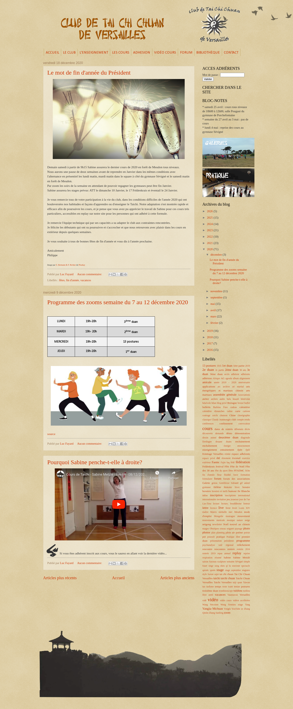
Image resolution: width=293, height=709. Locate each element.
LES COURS (120, 53)
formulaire (207, 479)
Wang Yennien (228, 604)
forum (217, 478)
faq (228, 462)
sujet (216, 574)
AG (222, 378)
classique (206, 419)
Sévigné (239, 561)
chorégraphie (244, 415)
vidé (204, 600)
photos (206, 532)
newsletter (217, 524)
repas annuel (224, 553)
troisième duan (210, 590)
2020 (210, 249)
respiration (207, 557)
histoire (228, 487)
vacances (85, 280)
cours (207, 428)
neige (247, 520)
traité (230, 586)
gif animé (245, 483)
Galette (206, 482)
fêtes (62, 280)
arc (219, 386)
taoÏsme (210, 586)
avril (213, 310)
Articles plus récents (60, 578)
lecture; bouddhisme (231, 503)
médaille (223, 512)
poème (239, 532)
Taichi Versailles (223, 582)
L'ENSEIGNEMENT (94, 53)
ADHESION (141, 53)
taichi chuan (228, 578)
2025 (210, 217)
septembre (216, 297)
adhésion (207, 378)
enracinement (243, 446)
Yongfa (227, 609)
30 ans (242, 370)
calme (229, 411)
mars (213, 316)
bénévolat (245, 399)
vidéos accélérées (241, 600)
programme (243, 540)
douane (218, 441)
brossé (241, 403)
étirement (226, 458)
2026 (210, 211)
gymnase (206, 487)
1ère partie (239, 365)
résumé (218, 557)
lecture (216, 503)
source (51, 434)
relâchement (243, 544)
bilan (213, 403)
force (235, 475)
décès (247, 429)
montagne (230, 516)
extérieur (206, 462)
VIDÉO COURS (165, 53)
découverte (207, 433)
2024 (210, 224)
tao (203, 586)
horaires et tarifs (220, 491)
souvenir (236, 566)
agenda (228, 378)
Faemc (215, 462)
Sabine (227, 557)
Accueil (118, 578)
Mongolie (218, 516)
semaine (230, 561)
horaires (206, 491)
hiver (237, 487)
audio (222, 399)
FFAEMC (239, 470)
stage (220, 570)
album (236, 378)
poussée (211, 537)
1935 (219, 366)
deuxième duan (228, 437)
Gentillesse (224, 483)
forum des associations (236, 478)
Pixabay (82, 265)
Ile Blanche (244, 491)
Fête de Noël (237, 466)
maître (205, 512)
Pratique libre (233, 537)
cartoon (246, 411)
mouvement (243, 516)
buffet (247, 403)
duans (228, 441)
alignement (244, 378)
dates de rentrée (224, 429)
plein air (230, 532)
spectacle (245, 566)
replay (236, 553)
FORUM (186, 53)
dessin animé (209, 437)
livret (234, 508)
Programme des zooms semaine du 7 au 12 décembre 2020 (117, 302)
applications (208, 386)
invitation (221, 499)
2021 (210, 243)
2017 (210, 343)
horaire (246, 487)
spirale (205, 570)
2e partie (219, 370)
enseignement (209, 449)
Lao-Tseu (206, 503)
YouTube (235, 609)
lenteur (246, 503)
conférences (208, 423)
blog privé (222, 403)
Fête (226, 466)
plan (213, 532)
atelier (205, 398)
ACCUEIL (52, 53)
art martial (238, 386)
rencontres (219, 549)
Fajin (223, 462)
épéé (248, 450)
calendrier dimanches (213, 411)
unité (210, 595)
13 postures (209, 365)
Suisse (211, 574)
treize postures (242, 586)
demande (219, 433)
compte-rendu (243, 419)
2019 (210, 330)
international (244, 495)
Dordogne (207, 441)
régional (229, 545)
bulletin (206, 407)
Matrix (213, 512)
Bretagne (232, 402)
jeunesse (235, 499)
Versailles (245, 594)
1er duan (227, 365)
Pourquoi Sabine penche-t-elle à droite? (94, 462)
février (214, 322)
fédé (233, 462)
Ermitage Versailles (212, 453)
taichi (216, 578)
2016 (210, 349)
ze (242, 609)
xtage (240, 604)
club (233, 419)
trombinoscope (226, 591)
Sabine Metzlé (241, 557)
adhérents (245, 374)
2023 (210, 230)
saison (205, 561)
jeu (228, 499)
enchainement (242, 441)
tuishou (237, 590)
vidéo (213, 599)
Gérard (234, 482)
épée (239, 449)
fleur (219, 475)
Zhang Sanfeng (216, 613)
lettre (205, 507)
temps (218, 586)
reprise (246, 553)
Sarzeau (212, 561)
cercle (215, 415)
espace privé (208, 458)
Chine (232, 415)
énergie (227, 446)
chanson (223, 415)
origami (230, 528)
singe (210, 566)
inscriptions (230, 495)
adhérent (235, 374)
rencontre (207, 549)
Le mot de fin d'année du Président (89, 72)
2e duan (208, 370)
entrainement (227, 449)
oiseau (223, 528)
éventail (236, 458)
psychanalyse (208, 545)
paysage (238, 528)
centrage (206, 415)
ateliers (214, 399)
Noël (225, 524)
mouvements (208, 520)
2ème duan (231, 369)
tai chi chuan (226, 574)
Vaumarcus (232, 595)
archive (226, 386)
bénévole (206, 403)
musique (231, 520)
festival (219, 466)
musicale (220, 520)
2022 (210, 236)
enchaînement (209, 445)
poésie (247, 532)
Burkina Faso (220, 407)
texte (224, 586)
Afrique (216, 378)
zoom (227, 612)
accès (226, 374)
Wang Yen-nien (210, 604)
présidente (229, 541)
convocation (244, 423)
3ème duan (216, 374)
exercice (246, 458)
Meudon (238, 512)
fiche (247, 470)
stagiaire (246, 570)
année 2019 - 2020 (225, 382)
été (218, 458)
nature (240, 520)
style (204, 574)
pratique (220, 536)
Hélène (217, 487)
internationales (209, 499)
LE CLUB (69, 53)
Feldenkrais (208, 466)
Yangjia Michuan (212, 608)
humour (232, 491)
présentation (216, 541)
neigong (206, 524)
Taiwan (246, 582)
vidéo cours (226, 600)
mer (230, 512)
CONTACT (231, 53)
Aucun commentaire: (90, 274)
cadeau (233, 407)
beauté (236, 399)
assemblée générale (224, 394)
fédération (243, 462)
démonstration (242, 433)
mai (213, 303)
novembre (216, 291)
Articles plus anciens (177, 578)
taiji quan (237, 582)
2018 (210, 337)
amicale (207, 382)
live (221, 508)
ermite (228, 454)
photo (246, 528)
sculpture (221, 561)
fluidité (227, 475)
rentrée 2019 (209, 553)
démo (229, 433)
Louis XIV (244, 508)
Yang (247, 604)
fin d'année (72, 280)
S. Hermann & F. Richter (66, 265)
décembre (216, 254)
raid (220, 545)
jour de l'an (244, 499)
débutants (238, 429)
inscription (216, 495)
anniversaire (244, 382)
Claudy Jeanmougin (221, 419)
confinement (226, 423)
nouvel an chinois (240, 524)
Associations (244, 395)
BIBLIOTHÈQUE (208, 53)
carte (237, 411)
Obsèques (214, 528)
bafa (229, 399)
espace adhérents (241, 453)
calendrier (244, 407)
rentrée (231, 549)
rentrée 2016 (243, 549)
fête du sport (221, 470)
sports (212, 570)
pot (204, 536)
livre (228, 507)
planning (220, 532)
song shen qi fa (223, 566)
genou (214, 483)
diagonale (245, 437)
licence (213, 508)
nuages (205, 528)
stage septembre (233, 570)
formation (245, 475)
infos (205, 495)
